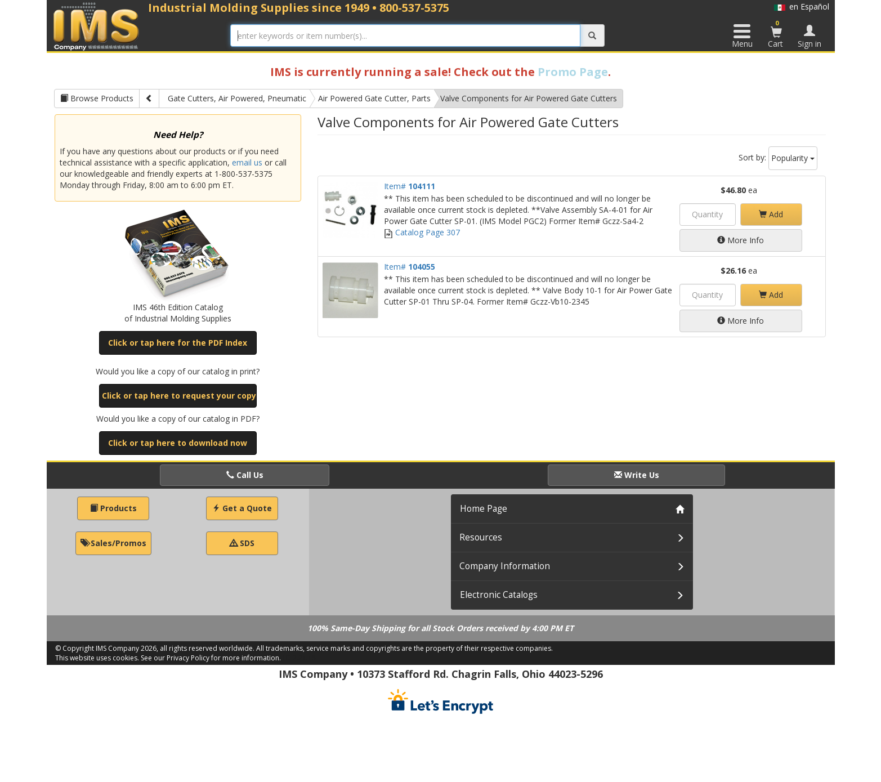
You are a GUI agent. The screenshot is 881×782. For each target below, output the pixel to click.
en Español (801, 6)
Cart (776, 34)
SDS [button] (242, 543)
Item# (409, 186)
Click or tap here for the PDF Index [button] (177, 342)
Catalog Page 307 (422, 232)
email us (247, 162)
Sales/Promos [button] (113, 543)
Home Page (483, 509)
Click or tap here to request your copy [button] (179, 395)
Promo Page (573, 71)
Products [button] (113, 508)
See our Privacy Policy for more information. (211, 658)
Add (771, 214)
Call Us (244, 475)
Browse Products (96, 98)
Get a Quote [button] (242, 508)
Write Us (636, 475)
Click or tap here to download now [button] (177, 442)
